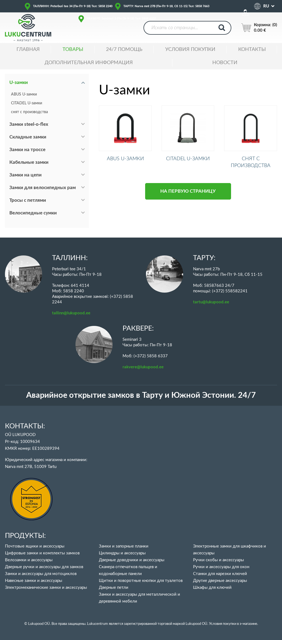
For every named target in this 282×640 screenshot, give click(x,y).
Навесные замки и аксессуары (33, 581)
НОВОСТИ (224, 62)
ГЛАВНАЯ (28, 49)
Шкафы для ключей (212, 587)
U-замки (18, 82)
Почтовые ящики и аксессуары (34, 546)
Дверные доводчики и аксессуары (131, 560)
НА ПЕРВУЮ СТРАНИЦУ (188, 197)
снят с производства (29, 112)
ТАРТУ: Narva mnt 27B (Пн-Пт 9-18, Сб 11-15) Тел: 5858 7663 (166, 6)
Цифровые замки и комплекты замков (42, 553)
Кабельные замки (28, 162)
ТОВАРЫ (73, 49)
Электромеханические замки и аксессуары (46, 587)
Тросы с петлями (27, 200)
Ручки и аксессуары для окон (221, 567)
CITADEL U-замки (26, 103)
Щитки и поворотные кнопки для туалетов (141, 581)
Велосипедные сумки (33, 213)
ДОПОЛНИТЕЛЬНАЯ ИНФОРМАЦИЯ (89, 62)
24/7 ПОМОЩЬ (124, 49)
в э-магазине (247, 624)
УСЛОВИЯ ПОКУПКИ (190, 49)
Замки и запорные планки (123, 546)
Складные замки (27, 137)
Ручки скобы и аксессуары (218, 560)
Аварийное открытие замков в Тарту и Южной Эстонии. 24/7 (141, 395)
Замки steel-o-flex (28, 124)
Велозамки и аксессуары (29, 560)
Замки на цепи (25, 175)
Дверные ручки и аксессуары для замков (44, 567)
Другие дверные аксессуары (220, 581)
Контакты (252, 49)
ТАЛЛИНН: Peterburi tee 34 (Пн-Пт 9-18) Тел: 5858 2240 (72, 6)
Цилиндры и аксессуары (122, 553)
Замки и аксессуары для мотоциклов (41, 574)
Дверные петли (113, 587)
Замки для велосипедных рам (42, 187)
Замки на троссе (27, 149)
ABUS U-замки (24, 94)
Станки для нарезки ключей (220, 574)
